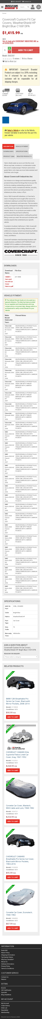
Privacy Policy (5, 966)
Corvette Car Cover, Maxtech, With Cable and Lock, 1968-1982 (20, 806)
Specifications (22, 151)
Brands (3, 988)
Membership (5, 1012)
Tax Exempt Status (7, 957)
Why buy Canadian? (7, 959)
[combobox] (21, 656)
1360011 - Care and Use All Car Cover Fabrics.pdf (9, 281)
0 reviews (16, 58)
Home (4, 13)
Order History (5, 1005)
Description (8, 146)
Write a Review (27, 58)
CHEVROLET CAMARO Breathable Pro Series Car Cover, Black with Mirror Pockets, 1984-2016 (20, 860)
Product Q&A (8, 156)
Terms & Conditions (7, 968)
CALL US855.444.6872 (32, 94)
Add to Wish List (9, 61)
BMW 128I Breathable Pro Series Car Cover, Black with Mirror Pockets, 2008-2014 (18, 701)
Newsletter (4, 1010)
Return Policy (5, 952)
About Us (4, 962)
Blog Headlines (6, 995)
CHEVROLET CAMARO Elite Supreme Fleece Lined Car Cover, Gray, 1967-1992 (17, 754)
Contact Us (26, 1)
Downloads (8, 151)
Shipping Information (8, 955)
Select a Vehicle (12, 130)
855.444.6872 (16, 1)
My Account (5, 1003)
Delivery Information (7, 964)
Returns (3, 979)
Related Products (24, 156)
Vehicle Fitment (22, 146)
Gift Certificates (6, 990)
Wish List (4, 1008)
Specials (4, 992)
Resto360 (4, 950)
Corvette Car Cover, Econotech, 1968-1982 (19, 913)
